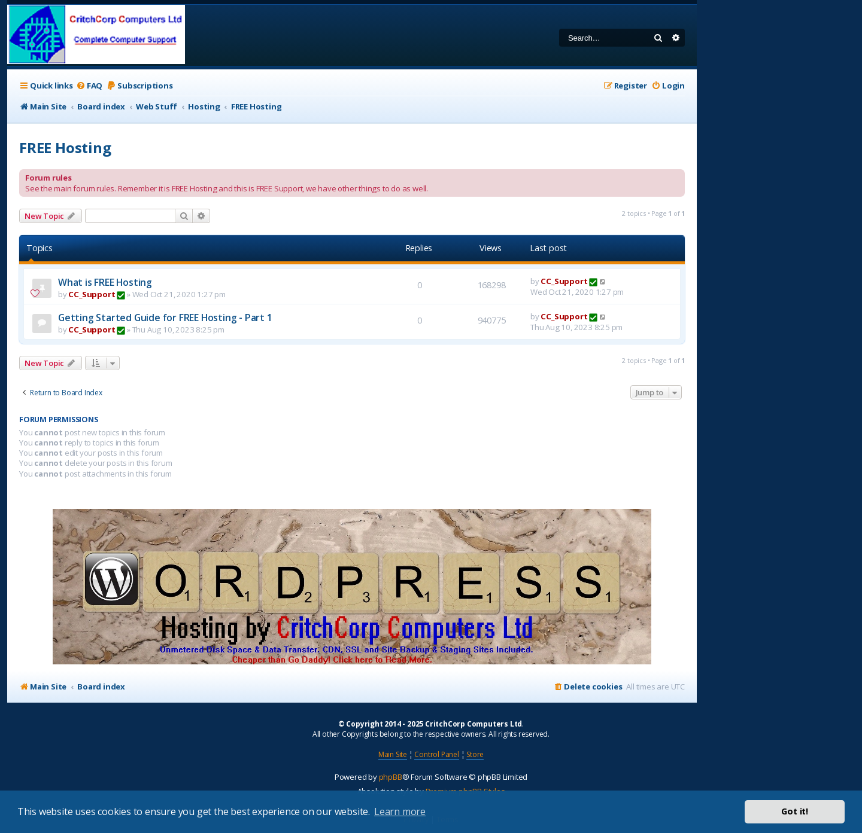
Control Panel (436, 754)
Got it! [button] (794, 811)
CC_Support (91, 294)
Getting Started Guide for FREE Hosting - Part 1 (165, 317)
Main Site (392, 754)
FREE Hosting (65, 147)
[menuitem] (89, 85)
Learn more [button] (400, 811)
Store (475, 754)
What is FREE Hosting (105, 282)
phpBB (390, 776)
